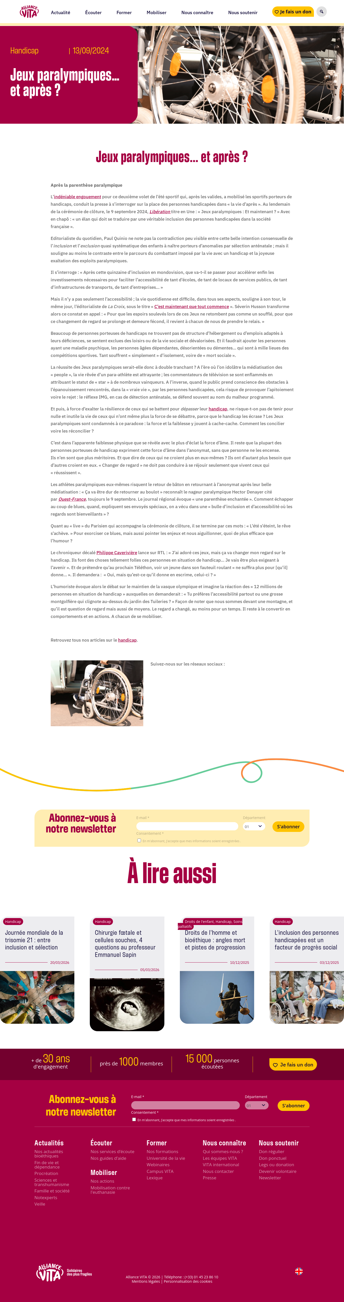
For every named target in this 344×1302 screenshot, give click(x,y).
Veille (39, 1204)
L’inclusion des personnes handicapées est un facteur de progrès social (307, 940)
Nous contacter (218, 1171)
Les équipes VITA (220, 1158)
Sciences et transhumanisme (51, 1182)
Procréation (46, 1173)
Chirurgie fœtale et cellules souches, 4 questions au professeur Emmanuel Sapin (125, 944)
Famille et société (52, 1191)
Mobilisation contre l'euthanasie (110, 1190)
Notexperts (45, 1197)
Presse (209, 1178)
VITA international (221, 1165)
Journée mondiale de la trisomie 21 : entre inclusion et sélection (34, 940)
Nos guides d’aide (108, 1158)
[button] (321, 11)
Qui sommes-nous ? (223, 1151)
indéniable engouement (77, 197)
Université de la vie (166, 1158)
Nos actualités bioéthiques (48, 1153)
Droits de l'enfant (199, 921)
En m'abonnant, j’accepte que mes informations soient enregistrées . (192, 841)
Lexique (155, 1178)
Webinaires (158, 1165)
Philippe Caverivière (116, 552)
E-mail (142, 818)
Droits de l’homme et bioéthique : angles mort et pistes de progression (215, 940)
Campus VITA (160, 1171)
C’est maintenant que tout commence (191, 306)
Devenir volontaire (277, 1171)
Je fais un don (295, 11)
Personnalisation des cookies (188, 1281)
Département (254, 818)
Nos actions (102, 1181)
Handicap (24, 51)
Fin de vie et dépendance (47, 1165)
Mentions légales (146, 1281)
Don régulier (271, 1151)
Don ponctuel (272, 1158)
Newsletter (270, 1178)
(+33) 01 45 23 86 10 (201, 1276)
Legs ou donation (276, 1165)
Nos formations (162, 1151)
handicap (218, 409)
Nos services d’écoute (112, 1151)
